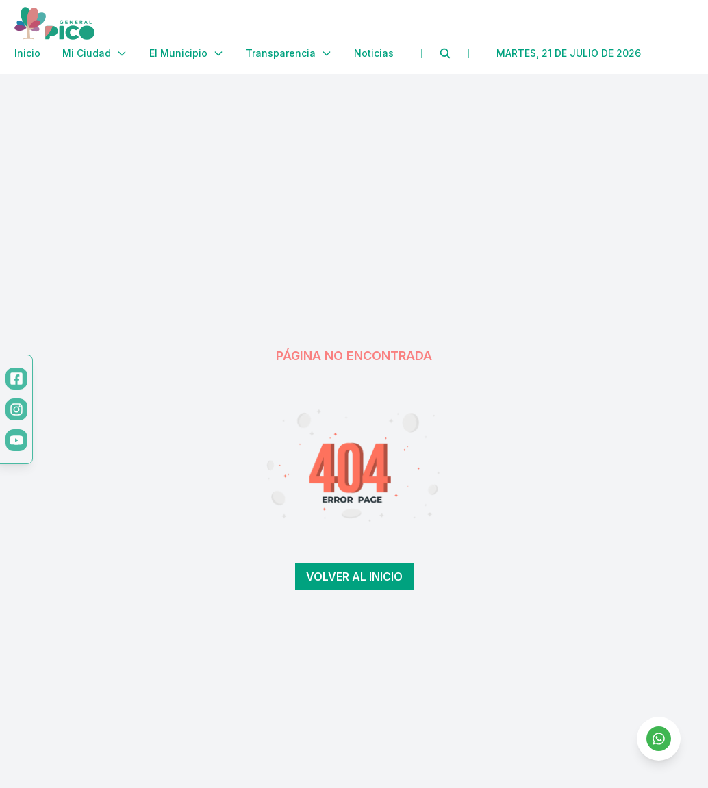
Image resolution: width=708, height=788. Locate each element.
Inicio (27, 53)
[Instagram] (16, 409)
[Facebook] (16, 379)
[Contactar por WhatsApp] (658, 738)
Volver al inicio (354, 576)
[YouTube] (16, 440)
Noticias (374, 53)
